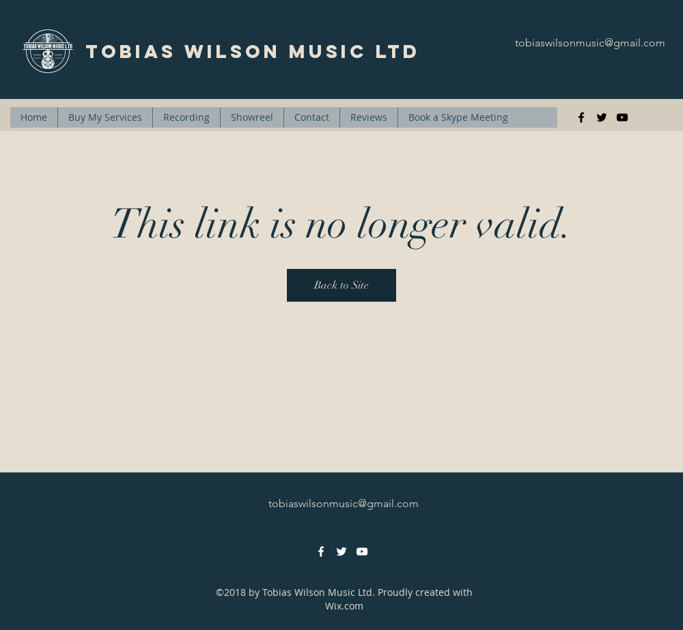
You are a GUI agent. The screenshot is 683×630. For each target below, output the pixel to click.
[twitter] (602, 117)
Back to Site (341, 285)
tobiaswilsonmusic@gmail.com (590, 42)
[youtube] (622, 117)
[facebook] (581, 117)
